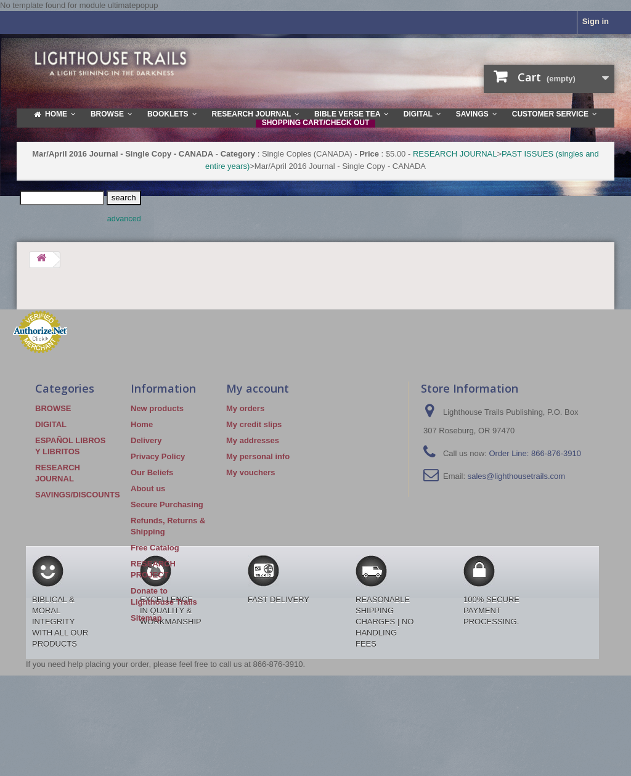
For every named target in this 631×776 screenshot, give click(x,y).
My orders (245, 408)
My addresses (252, 440)
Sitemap (146, 618)
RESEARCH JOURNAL (455, 153)
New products (157, 408)
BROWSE (53, 408)
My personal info (258, 456)
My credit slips (254, 424)
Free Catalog (155, 547)
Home (142, 424)
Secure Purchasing (167, 504)
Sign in (595, 21)
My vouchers (250, 472)
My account (257, 388)
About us (148, 488)
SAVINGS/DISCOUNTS (77, 494)
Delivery (146, 440)
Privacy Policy (158, 456)
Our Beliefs (152, 472)
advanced (124, 218)
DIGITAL (51, 424)
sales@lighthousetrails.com (516, 476)
